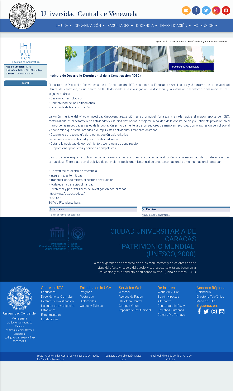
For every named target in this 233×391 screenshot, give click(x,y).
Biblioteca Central (130, 301)
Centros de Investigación (57, 301)
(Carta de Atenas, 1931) (180, 272)
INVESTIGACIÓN (176, 25)
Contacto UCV (113, 355)
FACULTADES (121, 25)
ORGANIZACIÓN (90, 25)
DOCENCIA (147, 25)
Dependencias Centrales (57, 296)
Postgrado (87, 296)
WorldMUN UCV (168, 292)
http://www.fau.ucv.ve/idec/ (67, 194)
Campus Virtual (129, 306)
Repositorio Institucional (135, 310)
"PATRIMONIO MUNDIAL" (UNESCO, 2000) (157, 250)
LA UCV (64, 25)
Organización (161, 41)
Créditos (170, 359)
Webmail (124, 292)
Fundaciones (49, 319)
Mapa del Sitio (205, 301)
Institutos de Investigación (58, 306)
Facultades (178, 41)
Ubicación (128, 355)
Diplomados (88, 301)
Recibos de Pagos (131, 296)
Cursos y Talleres (91, 306)
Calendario (203, 292)
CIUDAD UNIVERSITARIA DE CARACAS (153, 235)
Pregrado (86, 292)
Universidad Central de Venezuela (89, 14)
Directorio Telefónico (210, 296)
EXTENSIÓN (206, 25)
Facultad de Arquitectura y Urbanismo (207, 41)
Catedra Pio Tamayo (171, 315)
